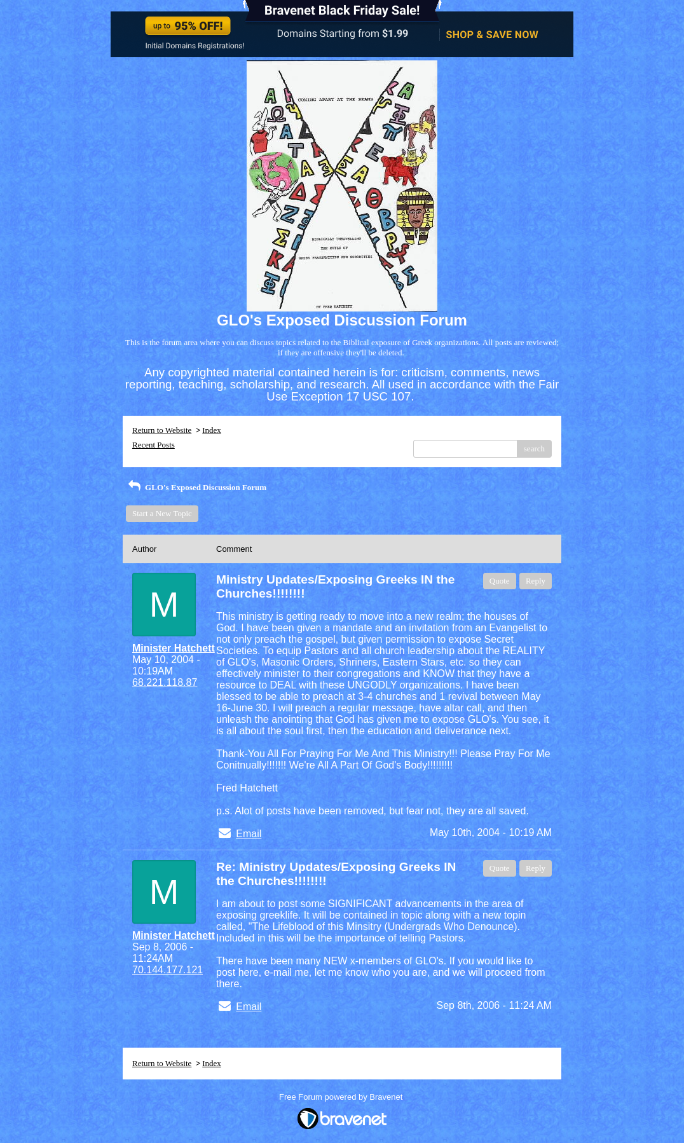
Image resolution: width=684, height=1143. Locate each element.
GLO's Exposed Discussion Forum (196, 487)
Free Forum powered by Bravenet (342, 1097)
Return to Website (161, 430)
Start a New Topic (162, 513)
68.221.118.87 (164, 682)
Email (248, 833)
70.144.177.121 (167, 969)
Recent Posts (153, 444)
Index (211, 430)
